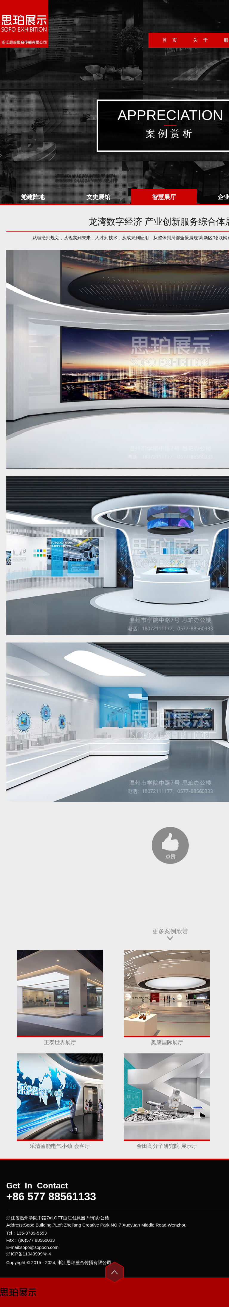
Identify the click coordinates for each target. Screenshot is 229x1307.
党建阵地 (33, 197)
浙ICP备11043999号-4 (28, 1253)
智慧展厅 (164, 197)
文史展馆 (98, 197)
